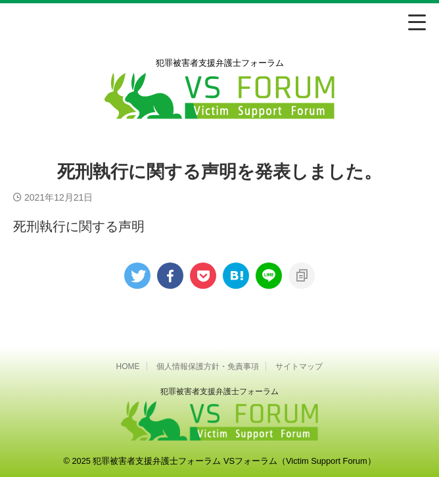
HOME (128, 366)
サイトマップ (299, 366)
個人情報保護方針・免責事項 (207, 366)
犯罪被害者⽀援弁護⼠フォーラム (219, 391)
